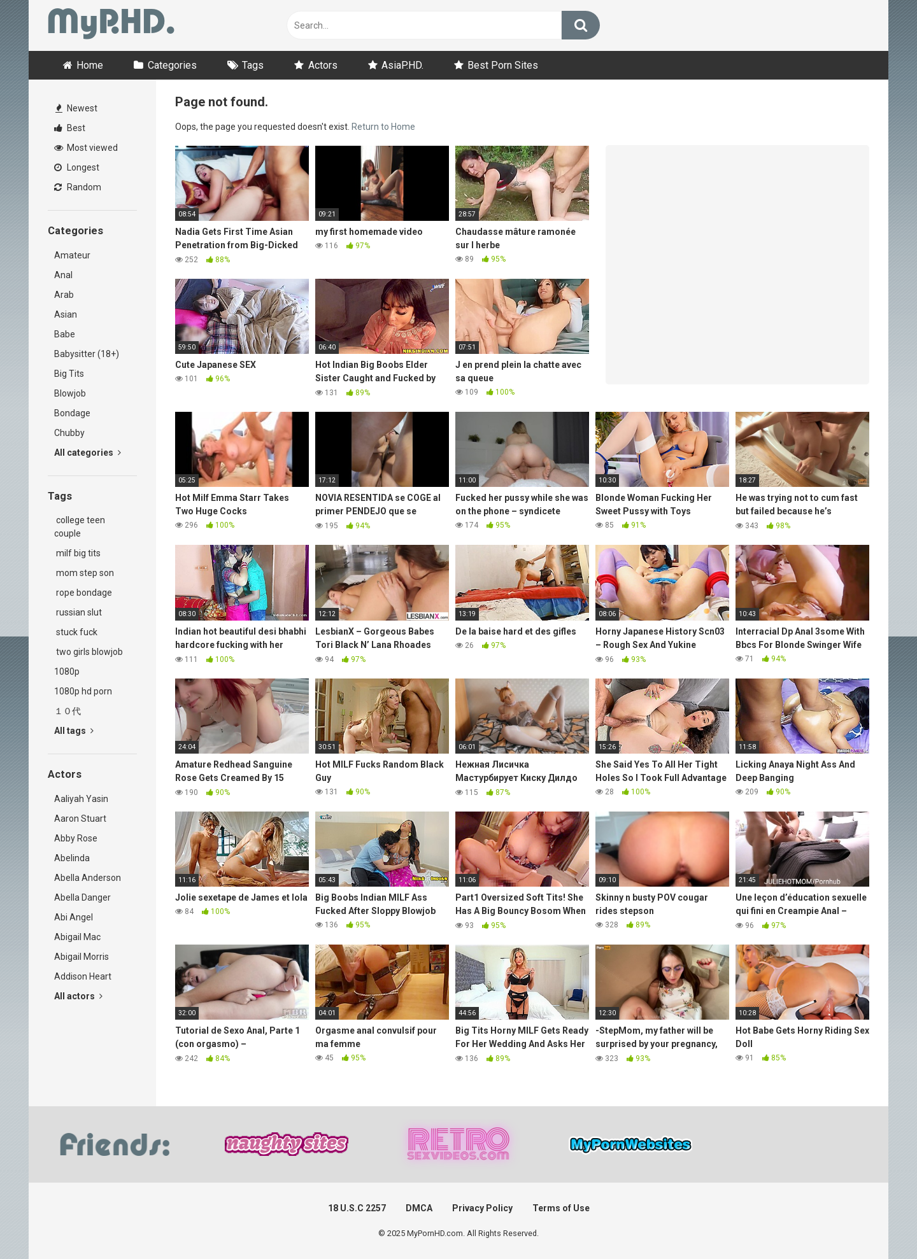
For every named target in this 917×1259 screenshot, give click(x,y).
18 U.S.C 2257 (357, 1208)
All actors (78, 996)
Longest (76, 167)
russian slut (78, 612)
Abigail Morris (81, 957)
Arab (64, 295)
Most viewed (86, 148)
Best (69, 128)
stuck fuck (75, 632)
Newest (76, 108)
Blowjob (70, 393)
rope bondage (83, 592)
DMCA (419, 1208)
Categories (172, 65)
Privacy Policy (482, 1208)
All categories (87, 452)
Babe (64, 334)
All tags (74, 731)
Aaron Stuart (80, 818)
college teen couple (79, 526)
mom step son (84, 573)
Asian (65, 314)
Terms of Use (561, 1208)
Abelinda (72, 858)
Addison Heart (82, 976)
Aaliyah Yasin (81, 799)
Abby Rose (75, 838)
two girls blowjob (88, 652)
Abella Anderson (87, 878)
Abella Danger (82, 897)
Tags (253, 65)
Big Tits (69, 374)
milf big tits (77, 553)
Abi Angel (73, 917)
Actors (323, 65)
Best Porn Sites (502, 65)
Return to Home (383, 127)
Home (89, 65)
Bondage (72, 413)
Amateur (72, 255)
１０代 (67, 711)
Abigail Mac (77, 937)
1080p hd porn (83, 691)
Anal (63, 275)
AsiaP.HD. (402, 65)
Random (77, 187)
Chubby (69, 433)
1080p (67, 671)
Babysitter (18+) (86, 354)
